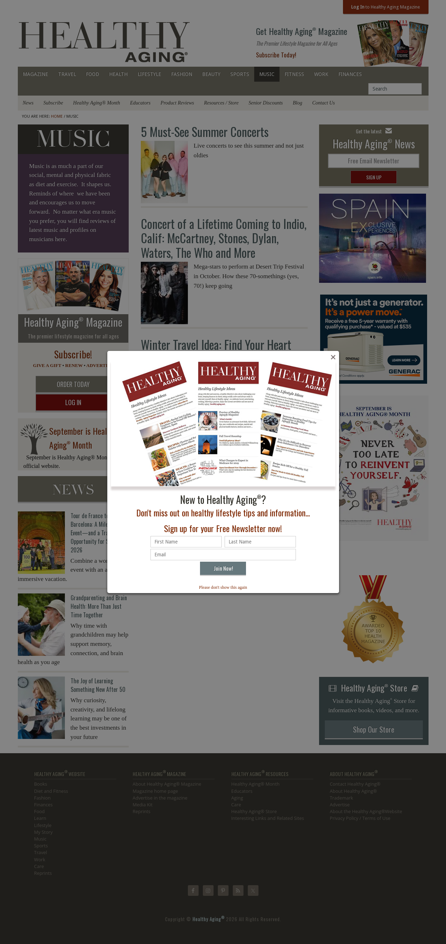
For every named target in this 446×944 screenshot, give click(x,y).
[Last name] (260, 541)
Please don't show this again (223, 587)
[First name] (186, 541)
